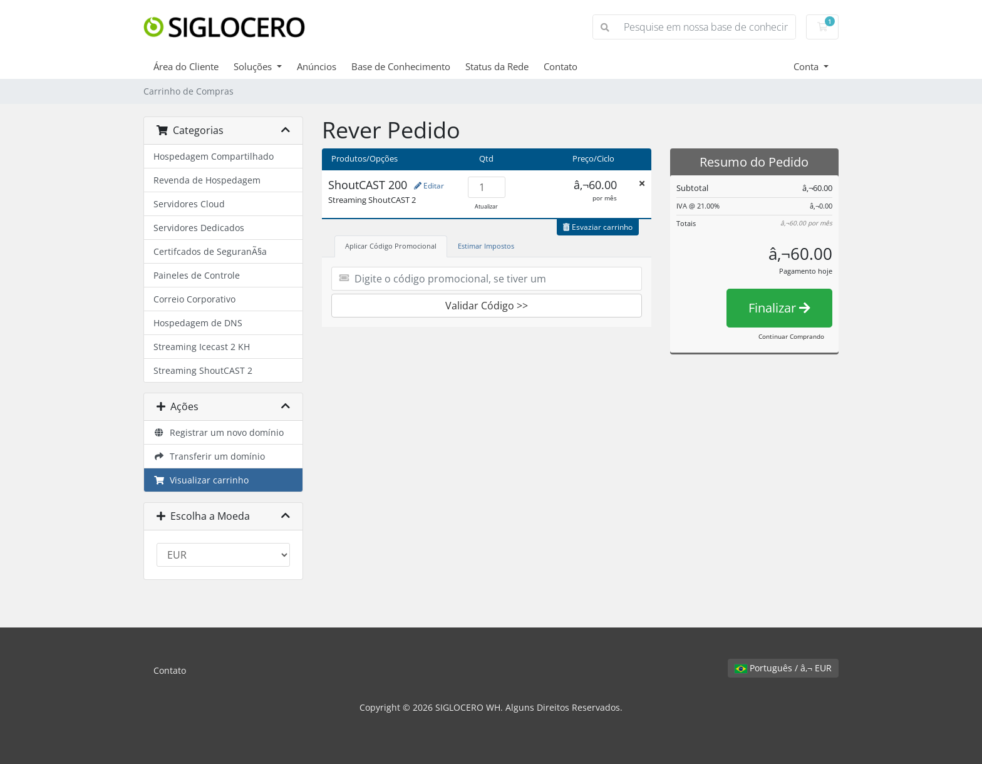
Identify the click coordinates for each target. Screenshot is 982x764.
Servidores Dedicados (198, 228)
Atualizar (486, 206)
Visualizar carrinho (201, 480)
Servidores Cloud (189, 204)
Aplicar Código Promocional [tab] (391, 245)
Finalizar (779, 307)
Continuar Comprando (791, 336)
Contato (560, 66)
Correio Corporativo (194, 299)
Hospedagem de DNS (197, 323)
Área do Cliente (186, 66)
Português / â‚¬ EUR (783, 668)
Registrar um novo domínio (218, 432)
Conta (807, 66)
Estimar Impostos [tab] (486, 245)
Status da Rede (497, 66)
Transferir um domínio (209, 456)
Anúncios (316, 66)
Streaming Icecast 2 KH (201, 347)
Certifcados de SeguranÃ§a (210, 251)
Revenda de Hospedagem (207, 180)
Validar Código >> (486, 305)
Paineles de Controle (196, 275)
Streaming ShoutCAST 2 (202, 370)
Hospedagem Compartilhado (213, 156)
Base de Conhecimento (400, 66)
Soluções (254, 66)
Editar (429, 185)
